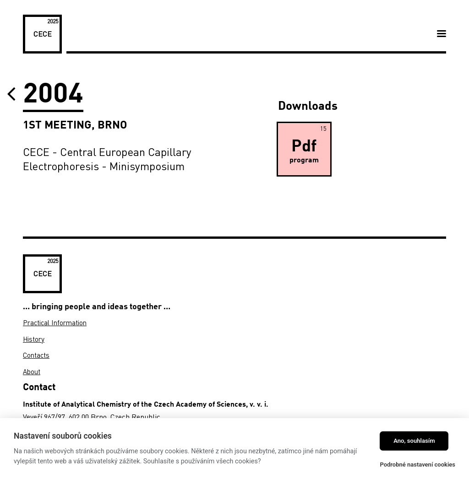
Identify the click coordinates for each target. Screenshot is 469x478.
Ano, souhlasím (414, 440)
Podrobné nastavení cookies (417, 464)
